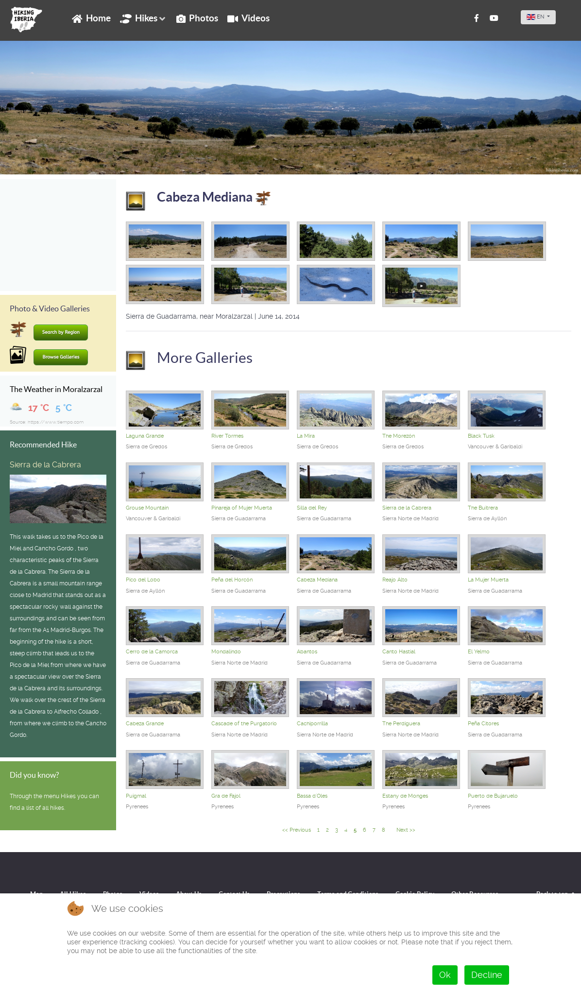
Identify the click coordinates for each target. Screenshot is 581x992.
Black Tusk (481, 436)
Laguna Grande (145, 436)
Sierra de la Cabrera (45, 464)
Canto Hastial (398, 652)
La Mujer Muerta (488, 580)
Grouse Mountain (147, 508)
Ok (445, 975)
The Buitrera (483, 508)
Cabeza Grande (145, 723)
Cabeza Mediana (214, 196)
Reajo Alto (395, 580)
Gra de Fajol (225, 796)
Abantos (307, 652)
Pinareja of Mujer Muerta (241, 508)
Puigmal (136, 796)
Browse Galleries (61, 357)
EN (536, 17)
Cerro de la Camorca (152, 652)
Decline (486, 975)
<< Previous (296, 830)
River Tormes (227, 436)
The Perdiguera (401, 723)
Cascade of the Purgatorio (244, 723)
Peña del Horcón (232, 580)
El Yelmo (479, 652)
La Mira (306, 436)
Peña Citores (483, 723)
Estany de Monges (405, 796)
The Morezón (398, 436)
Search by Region (61, 332)
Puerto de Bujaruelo (493, 796)
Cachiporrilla (312, 723)
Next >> (405, 830)
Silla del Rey (312, 508)
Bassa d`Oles (312, 796)
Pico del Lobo (143, 580)
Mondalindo (226, 652)
